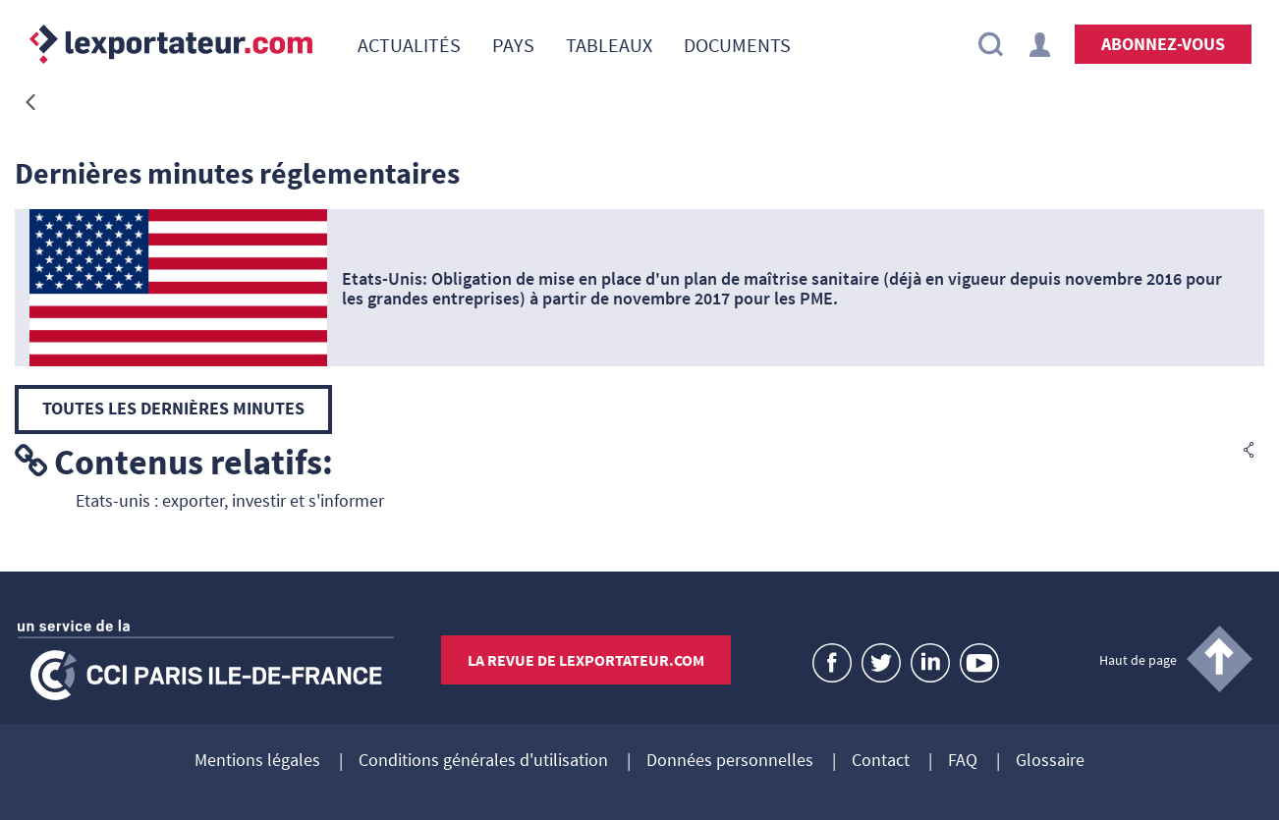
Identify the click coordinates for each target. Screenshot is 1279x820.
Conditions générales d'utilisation (483, 761)
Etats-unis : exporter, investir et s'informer (230, 500)
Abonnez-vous (1163, 43)
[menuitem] (409, 44)
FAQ (962, 761)
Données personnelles (729, 761)
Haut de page (1138, 660)
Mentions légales (257, 761)
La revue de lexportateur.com (586, 660)
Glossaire (1050, 761)
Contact (881, 761)
